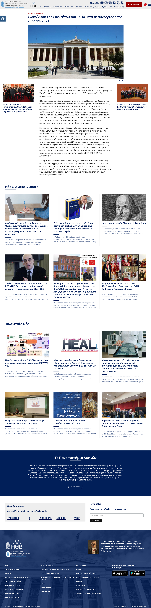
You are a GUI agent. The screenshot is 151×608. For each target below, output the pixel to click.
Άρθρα (97, 7)
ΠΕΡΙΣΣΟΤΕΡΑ (76, 487)
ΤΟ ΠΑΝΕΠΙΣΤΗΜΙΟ (134, 5)
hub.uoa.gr (116, 568)
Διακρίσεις (89, 7)
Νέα (41, 7)
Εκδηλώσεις (69, 7)
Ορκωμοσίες (107, 7)
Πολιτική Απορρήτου (121, 606)
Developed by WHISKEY (138, 606)
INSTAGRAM (45, 518)
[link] (102, 2)
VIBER (77, 518)
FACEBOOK (13, 518)
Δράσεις (47, 7)
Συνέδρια (79, 7)
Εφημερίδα (94, 3)
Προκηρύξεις (119, 7)
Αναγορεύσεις (58, 7)
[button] (3, 19)
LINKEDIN (61, 518)
